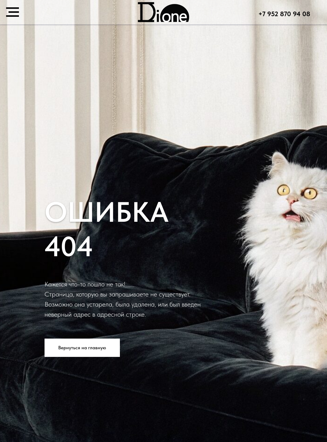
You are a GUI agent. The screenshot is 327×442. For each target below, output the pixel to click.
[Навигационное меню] (12, 12)
